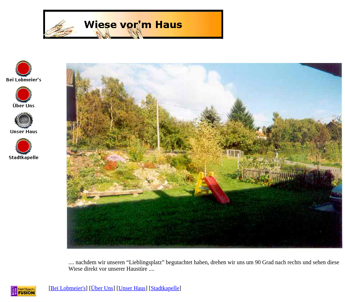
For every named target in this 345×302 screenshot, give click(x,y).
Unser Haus (131, 288)
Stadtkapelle (165, 288)
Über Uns (102, 288)
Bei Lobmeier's (68, 288)
